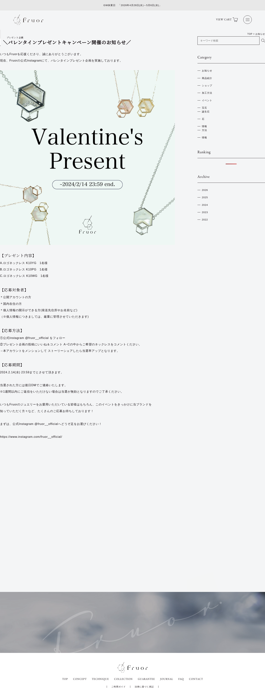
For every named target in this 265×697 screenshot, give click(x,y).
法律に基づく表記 (144, 686)
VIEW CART (227, 19)
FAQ (181, 679)
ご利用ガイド (118, 686)
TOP (65, 679)
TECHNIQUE (100, 679)
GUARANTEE (146, 679)
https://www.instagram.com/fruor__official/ (31, 436)
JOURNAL (166, 679)
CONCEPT (80, 679)
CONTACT (196, 679)
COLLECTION (123, 679)
